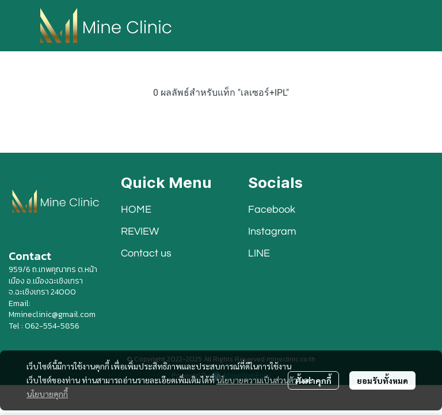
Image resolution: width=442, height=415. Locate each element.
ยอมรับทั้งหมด (382, 380)
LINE (259, 253)
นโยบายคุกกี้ (47, 393)
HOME (136, 209)
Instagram (272, 231)
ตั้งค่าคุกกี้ (313, 380)
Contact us (146, 253)
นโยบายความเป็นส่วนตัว (257, 380)
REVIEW (140, 231)
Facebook (271, 209)
